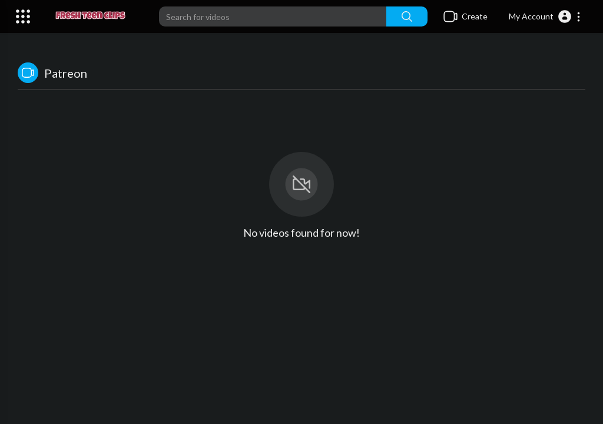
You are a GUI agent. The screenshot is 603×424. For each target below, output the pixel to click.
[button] (545, 16)
